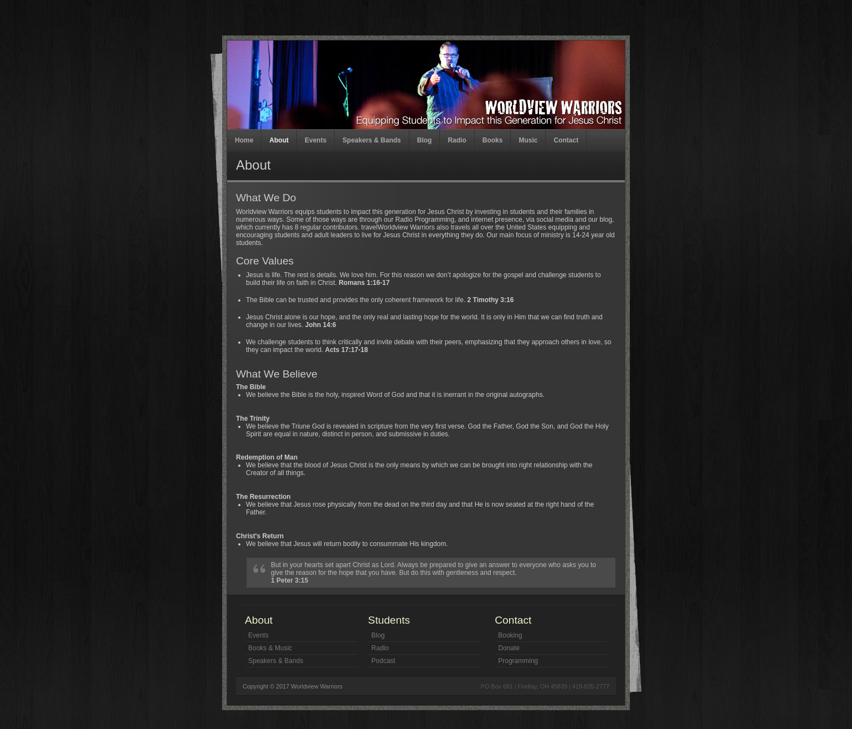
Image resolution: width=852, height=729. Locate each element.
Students (389, 620)
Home (244, 140)
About (279, 140)
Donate (509, 648)
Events (315, 140)
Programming (518, 661)
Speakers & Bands (371, 140)
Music (528, 140)
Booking (510, 635)
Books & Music (270, 648)
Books (493, 140)
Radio (457, 140)
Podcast (383, 661)
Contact (565, 140)
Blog (424, 140)
